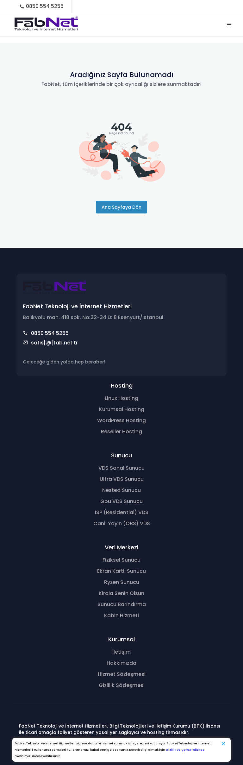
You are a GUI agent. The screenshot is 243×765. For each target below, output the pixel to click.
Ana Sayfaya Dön (121, 207)
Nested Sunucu (121, 490)
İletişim (121, 652)
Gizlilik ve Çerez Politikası (185, 750)
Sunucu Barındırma (121, 604)
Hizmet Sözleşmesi (122, 674)
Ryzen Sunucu (121, 582)
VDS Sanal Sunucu (121, 468)
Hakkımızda (121, 663)
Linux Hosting (121, 398)
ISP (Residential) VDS (121, 512)
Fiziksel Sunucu (121, 560)
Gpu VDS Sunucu (121, 501)
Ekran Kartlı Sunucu (121, 571)
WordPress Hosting (121, 420)
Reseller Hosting (121, 431)
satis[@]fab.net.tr (50, 343)
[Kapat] (223, 743)
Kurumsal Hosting (121, 409)
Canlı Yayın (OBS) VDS (121, 523)
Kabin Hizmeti (121, 615)
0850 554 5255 (41, 6)
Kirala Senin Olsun (121, 593)
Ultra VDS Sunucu (122, 479)
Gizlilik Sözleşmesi (122, 685)
